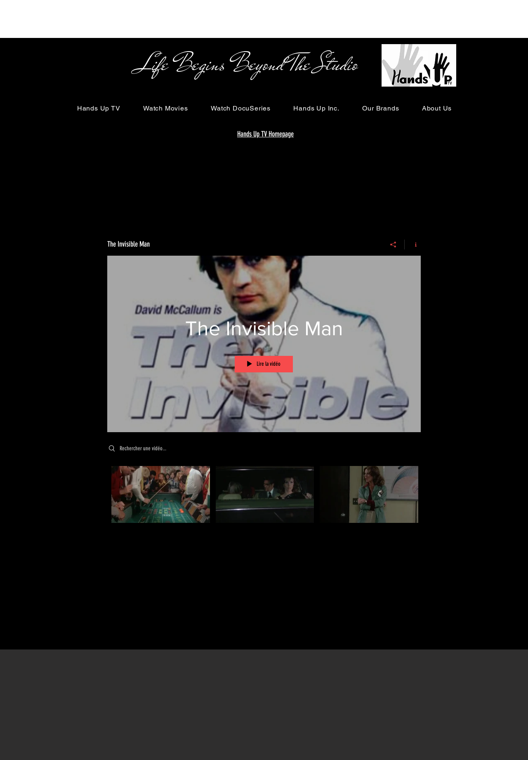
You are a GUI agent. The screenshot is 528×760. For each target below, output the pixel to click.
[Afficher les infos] (413, 244)
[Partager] (393, 244)
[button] (98, 108)
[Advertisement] (150, 18)
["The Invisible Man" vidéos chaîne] (264, 500)
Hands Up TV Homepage (265, 134)
